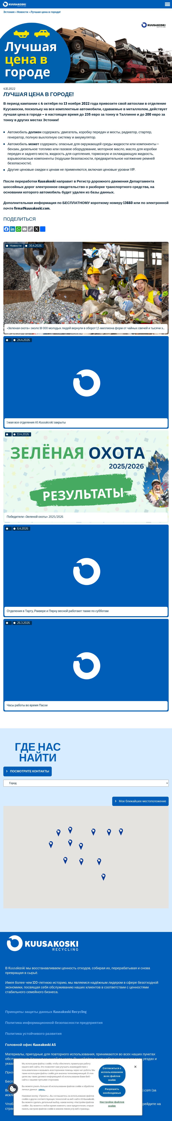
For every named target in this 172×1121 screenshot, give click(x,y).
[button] (51, 844)
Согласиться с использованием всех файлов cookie (112, 1074)
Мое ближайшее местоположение (142, 801)
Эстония (9, 12)
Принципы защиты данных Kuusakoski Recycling (46, 1012)
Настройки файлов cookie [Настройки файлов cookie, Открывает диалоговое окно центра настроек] (112, 1104)
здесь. (41, 1089)
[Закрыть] (135, 1066)
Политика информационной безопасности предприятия (54, 1023)
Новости (22, 12)
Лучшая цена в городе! (46, 12)
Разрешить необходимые (112, 1091)
